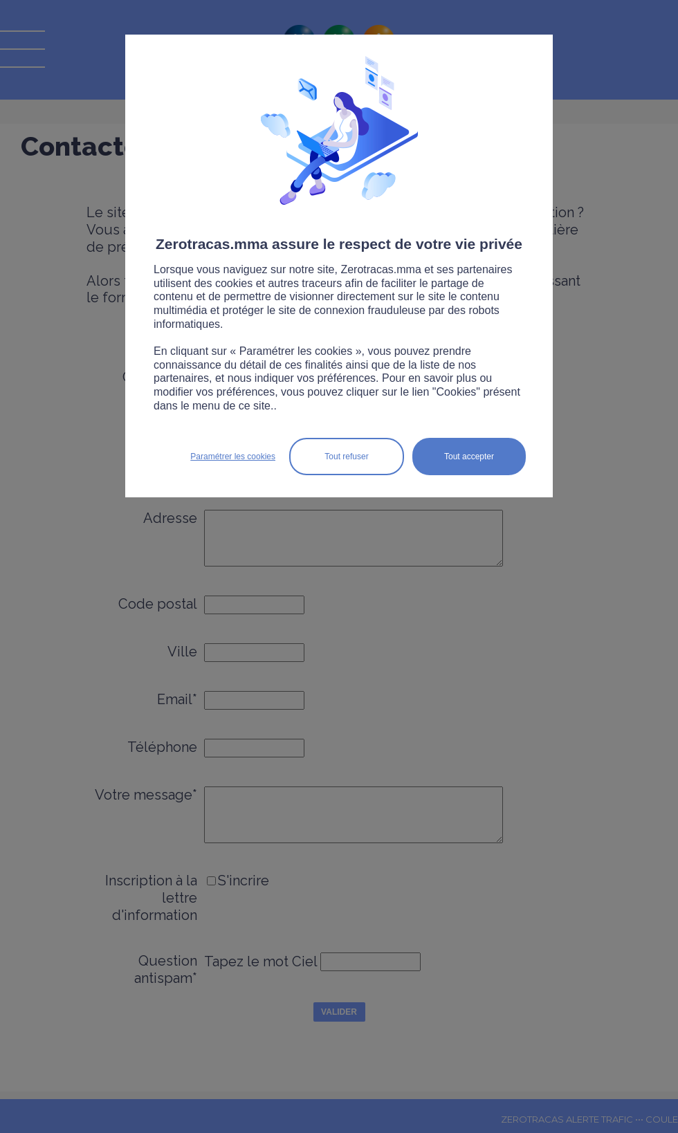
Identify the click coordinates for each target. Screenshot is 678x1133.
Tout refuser (346, 456)
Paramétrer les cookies (232, 456)
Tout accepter (469, 456)
